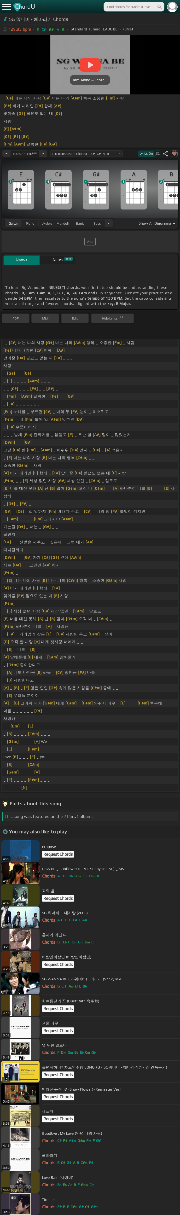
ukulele (46, 223)
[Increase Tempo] (43, 153)
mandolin (63, 223)
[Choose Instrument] (108, 223)
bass (97, 223)
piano (30, 223)
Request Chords (58, 854)
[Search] (159, 7)
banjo (80, 223)
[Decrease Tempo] (6, 153)
